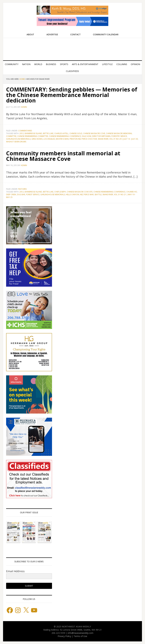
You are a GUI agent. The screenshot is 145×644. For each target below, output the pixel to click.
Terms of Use (80, 636)
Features (22, 189)
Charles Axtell (61, 133)
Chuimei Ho (131, 191)
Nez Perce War (87, 194)
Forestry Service (119, 136)
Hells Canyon (72, 194)
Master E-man (62, 139)
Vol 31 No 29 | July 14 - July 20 (123, 139)
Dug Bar (21, 194)
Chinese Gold (75, 133)
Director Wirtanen (101, 136)
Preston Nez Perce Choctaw (83, 139)
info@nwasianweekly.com (80, 632)
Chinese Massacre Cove (94, 133)
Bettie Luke (48, 133)
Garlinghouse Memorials (18, 139)
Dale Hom (86, 136)
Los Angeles (49, 139)
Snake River (103, 139)
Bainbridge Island (33, 133)
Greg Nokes (37, 139)
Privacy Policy (64, 636)
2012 (21, 133)
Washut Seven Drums (16, 141)
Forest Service (32, 194)
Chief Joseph (60, 191)
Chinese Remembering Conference (65, 136)
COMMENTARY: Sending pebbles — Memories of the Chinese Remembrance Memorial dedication (71, 95)
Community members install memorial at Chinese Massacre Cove (63, 156)
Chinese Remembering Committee (32, 136)
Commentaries (25, 130)
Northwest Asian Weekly (72, 48)
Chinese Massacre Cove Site (80, 191)
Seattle (98, 194)
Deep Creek (11, 194)
